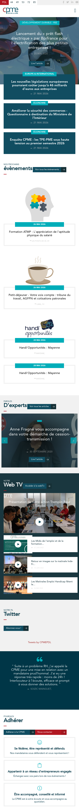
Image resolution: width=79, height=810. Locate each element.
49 (17, 2)
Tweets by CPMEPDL (39, 642)
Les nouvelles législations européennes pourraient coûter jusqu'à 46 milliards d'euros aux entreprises (39, 85)
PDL (4, 2)
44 (11, 2)
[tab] (39, 698)
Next (72, 440)
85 (34, 2)
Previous (3, 440)
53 (23, 2)
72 (28, 2)
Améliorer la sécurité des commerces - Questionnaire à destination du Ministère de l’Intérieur (39, 114)
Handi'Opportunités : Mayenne (39, 347)
